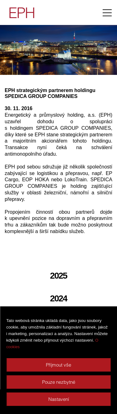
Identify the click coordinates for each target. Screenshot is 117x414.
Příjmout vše (58, 365)
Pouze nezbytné (58, 382)
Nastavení (58, 399)
